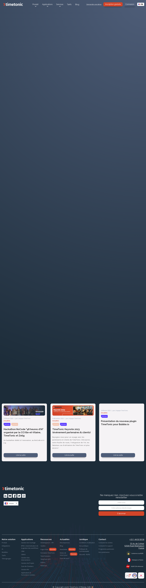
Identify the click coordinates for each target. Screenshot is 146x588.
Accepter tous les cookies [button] (121, 582)
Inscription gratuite (113, 4)
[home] (13, 4)
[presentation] (121, 522)
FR (140, 4)
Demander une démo (94, 4)
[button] (140, 582)
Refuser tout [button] (98, 582)
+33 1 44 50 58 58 (136, 539)
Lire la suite (20, 455)
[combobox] (140, 4)
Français (9, 503)
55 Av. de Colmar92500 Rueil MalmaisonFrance (134, 545)
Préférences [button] (84, 582)
